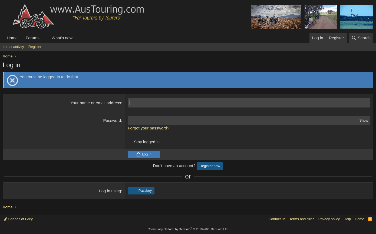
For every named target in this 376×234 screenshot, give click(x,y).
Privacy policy (329, 219)
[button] (44, 38)
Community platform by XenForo (188, 229)
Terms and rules (301, 219)
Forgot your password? (148, 128)
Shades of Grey (18, 219)
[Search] (361, 38)
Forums (32, 37)
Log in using (110, 190)
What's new (62, 37)
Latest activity (13, 47)
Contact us (277, 219)
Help (347, 219)
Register (34, 47)
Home (12, 37)
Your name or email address (95, 102)
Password (112, 120)
